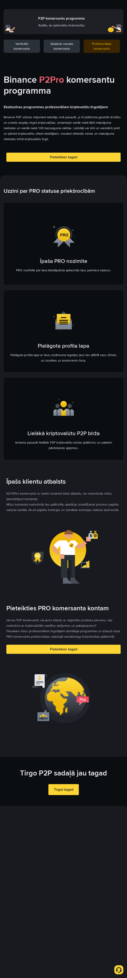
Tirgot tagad (63, 789)
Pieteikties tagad (63, 157)
